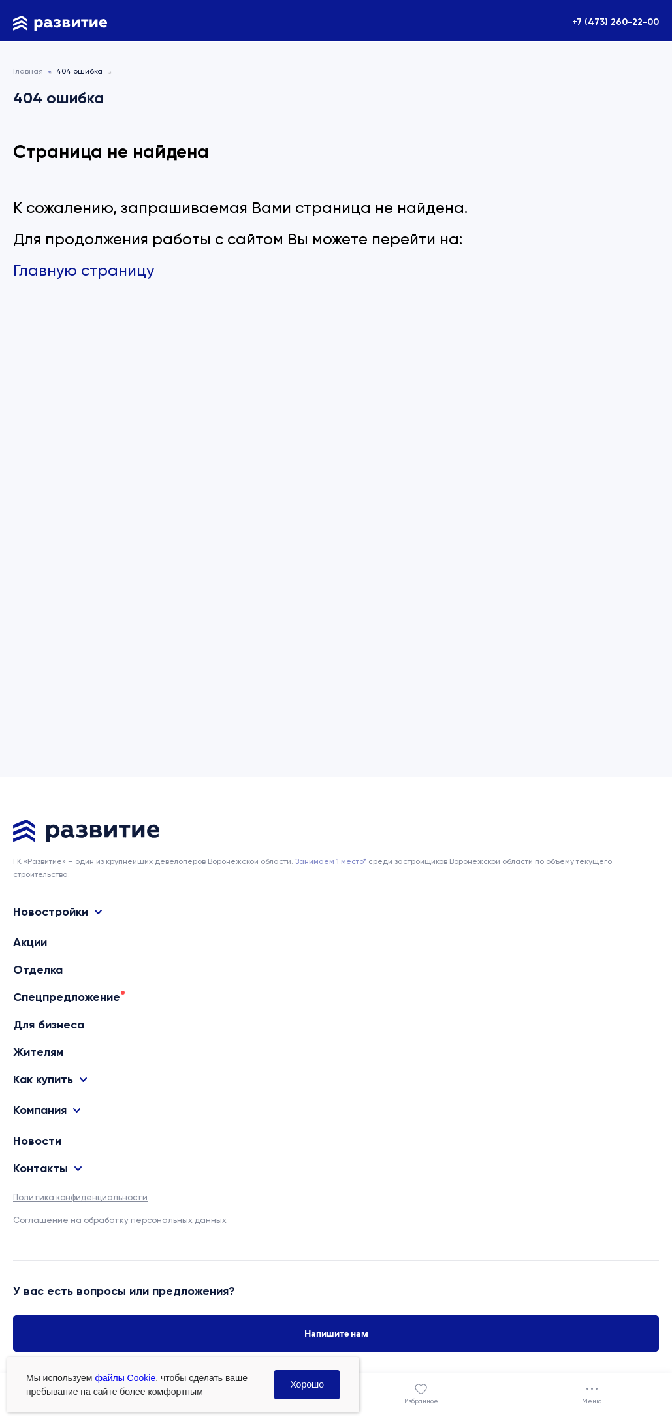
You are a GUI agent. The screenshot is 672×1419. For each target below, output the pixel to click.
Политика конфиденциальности (80, 1197)
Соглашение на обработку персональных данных (120, 1220)
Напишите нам (336, 1333)
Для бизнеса (48, 1024)
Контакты (40, 1168)
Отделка (38, 970)
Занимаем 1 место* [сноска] (330, 861)
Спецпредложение (66, 997)
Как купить (43, 1080)
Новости (37, 1141)
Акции (30, 942)
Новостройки (50, 912)
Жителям (38, 1052)
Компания (40, 1110)
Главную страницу (83, 270)
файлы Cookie (125, 1378)
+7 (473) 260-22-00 (615, 21)
